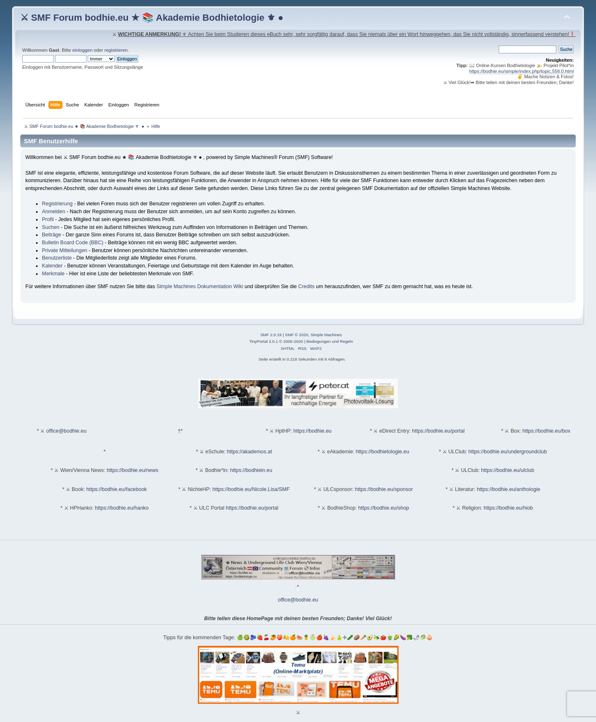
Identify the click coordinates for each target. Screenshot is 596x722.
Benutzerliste (57, 258)
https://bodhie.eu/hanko (122, 508)
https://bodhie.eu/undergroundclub (508, 452)
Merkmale (53, 274)
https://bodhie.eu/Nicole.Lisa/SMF (250, 489)
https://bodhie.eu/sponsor (384, 489)
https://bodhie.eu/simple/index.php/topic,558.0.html (521, 71)
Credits (306, 286)
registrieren (115, 50)
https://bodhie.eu (312, 431)
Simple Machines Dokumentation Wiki (199, 286)
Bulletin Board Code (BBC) (72, 242)
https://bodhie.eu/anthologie (508, 489)
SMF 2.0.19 (271, 334)
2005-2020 (293, 341)
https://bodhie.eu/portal (438, 431)
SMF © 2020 (296, 334)
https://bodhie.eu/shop (383, 508)
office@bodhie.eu (66, 431)
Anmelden (53, 211)
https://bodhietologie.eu (382, 452)
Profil (47, 219)
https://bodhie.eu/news (133, 470)
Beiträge (51, 235)
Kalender (52, 266)
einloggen (82, 50)
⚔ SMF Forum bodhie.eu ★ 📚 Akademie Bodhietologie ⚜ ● (152, 17)
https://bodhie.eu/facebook (117, 489)
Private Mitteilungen (64, 250)
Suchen (50, 227)
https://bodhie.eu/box (546, 431)
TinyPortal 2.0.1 (263, 341)
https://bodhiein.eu (251, 470)
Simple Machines (326, 334)
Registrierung (57, 204)
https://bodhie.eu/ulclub (507, 470)
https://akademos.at (249, 452)
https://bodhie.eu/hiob (508, 508)
